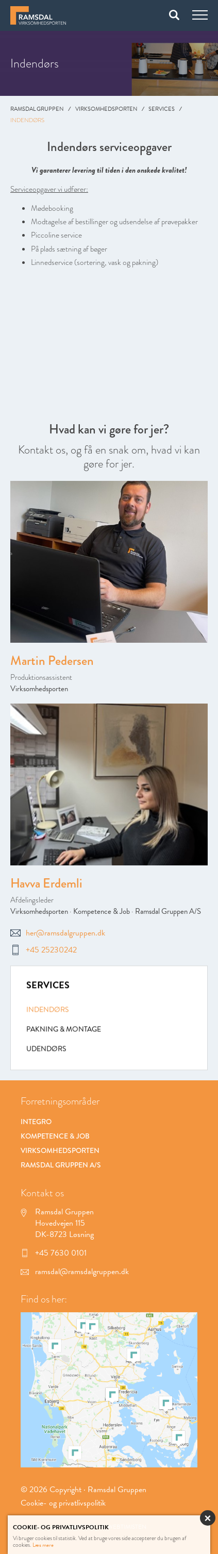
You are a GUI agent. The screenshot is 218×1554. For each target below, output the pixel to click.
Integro (36, 1121)
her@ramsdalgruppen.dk (57, 933)
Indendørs (47, 1011)
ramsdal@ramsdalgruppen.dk (75, 1271)
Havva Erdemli (46, 883)
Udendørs (46, 1050)
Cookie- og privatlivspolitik (63, 1503)
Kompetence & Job (101, 911)
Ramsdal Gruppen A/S (168, 911)
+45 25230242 (43, 950)
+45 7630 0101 (54, 1253)
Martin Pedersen (52, 661)
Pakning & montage (63, 1030)
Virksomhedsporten (106, 109)
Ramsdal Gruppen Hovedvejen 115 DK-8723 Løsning (57, 1223)
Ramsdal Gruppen (37, 109)
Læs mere (43, 1545)
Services (161, 109)
